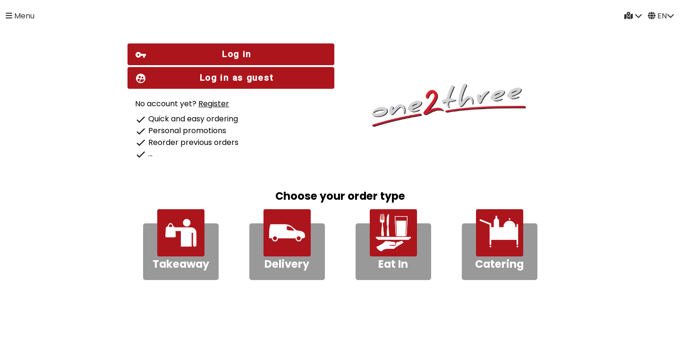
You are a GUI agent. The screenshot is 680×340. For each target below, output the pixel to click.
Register (213, 103)
